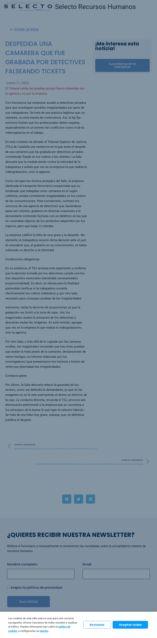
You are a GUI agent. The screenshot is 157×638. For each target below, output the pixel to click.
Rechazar (97, 625)
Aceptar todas (130, 625)
